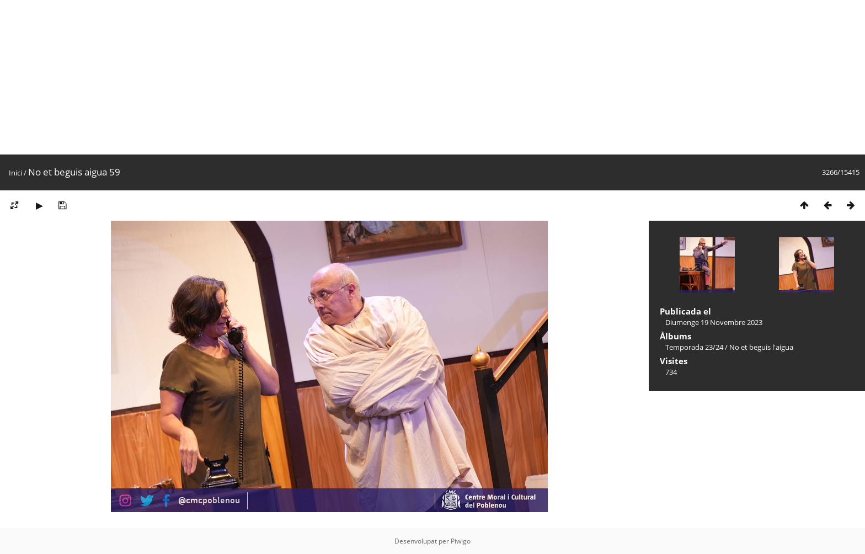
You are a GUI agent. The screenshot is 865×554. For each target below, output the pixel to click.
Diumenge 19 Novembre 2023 (713, 322)
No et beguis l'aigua (761, 347)
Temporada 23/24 (694, 347)
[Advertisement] (331, 77)
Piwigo (461, 541)
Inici (15, 173)
